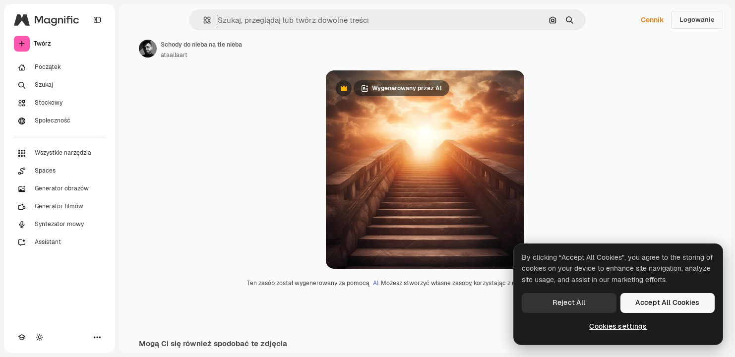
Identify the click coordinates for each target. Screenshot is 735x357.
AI (375, 283)
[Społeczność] (59, 121)
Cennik (652, 19)
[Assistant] (59, 242)
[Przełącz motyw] (40, 337)
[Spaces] (59, 171)
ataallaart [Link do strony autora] (174, 55)
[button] (203, 20)
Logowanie (697, 19)
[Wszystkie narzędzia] (59, 153)
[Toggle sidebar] (97, 20)
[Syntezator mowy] (59, 225)
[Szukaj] (59, 85)
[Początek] (59, 67)
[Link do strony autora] (148, 49)
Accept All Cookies (667, 302)
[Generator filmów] (59, 207)
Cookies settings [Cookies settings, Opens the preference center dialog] (618, 326)
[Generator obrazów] (59, 189)
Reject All (568, 302)
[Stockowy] (59, 103)
